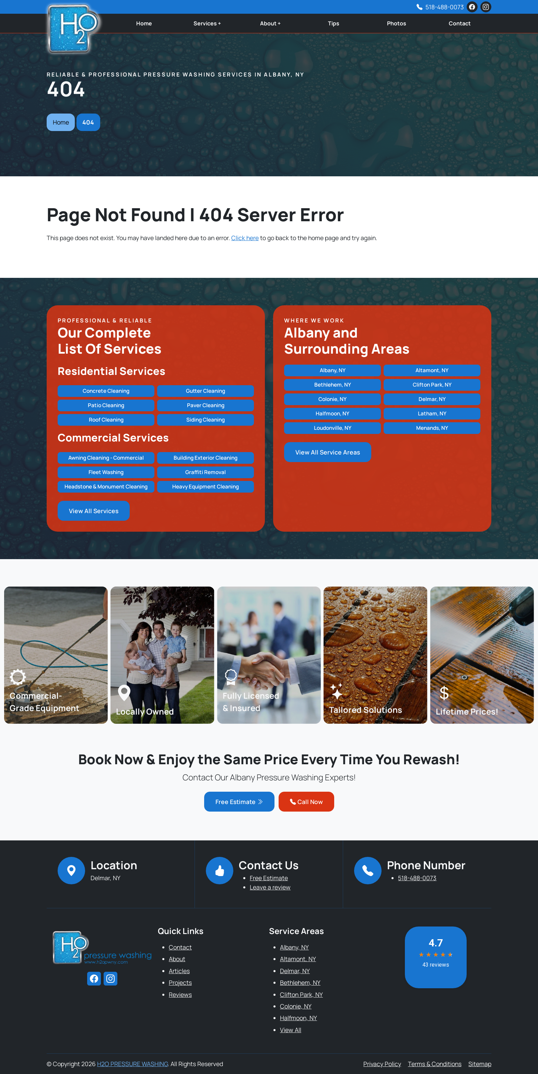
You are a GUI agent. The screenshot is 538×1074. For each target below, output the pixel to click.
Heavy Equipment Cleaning (205, 486)
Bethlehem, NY (332, 384)
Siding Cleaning (205, 419)
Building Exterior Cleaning (205, 457)
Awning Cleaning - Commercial (106, 457)
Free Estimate (239, 802)
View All (290, 1030)
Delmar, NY (432, 399)
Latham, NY (432, 413)
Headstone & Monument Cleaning (106, 486)
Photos (396, 23)
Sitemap (479, 1064)
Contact (460, 23)
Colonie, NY (332, 399)
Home (144, 23)
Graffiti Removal (205, 472)
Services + (207, 23)
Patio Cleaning (106, 405)
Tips (333, 23)
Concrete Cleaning (106, 390)
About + (270, 23)
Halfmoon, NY (332, 413)
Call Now (306, 802)
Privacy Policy (382, 1064)
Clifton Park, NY (432, 384)
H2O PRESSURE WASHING (132, 1064)
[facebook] (472, 6)
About (177, 959)
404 (88, 122)
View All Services (93, 511)
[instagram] (485, 6)
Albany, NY (333, 370)
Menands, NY (432, 428)
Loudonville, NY (332, 428)
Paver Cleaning (205, 405)
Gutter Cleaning (205, 390)
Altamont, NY (432, 370)
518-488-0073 (444, 7)
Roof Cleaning (106, 419)
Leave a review (270, 887)
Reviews (180, 994)
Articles (179, 971)
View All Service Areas (327, 452)
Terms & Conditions (434, 1064)
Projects (180, 982)
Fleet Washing (106, 472)
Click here (245, 238)
